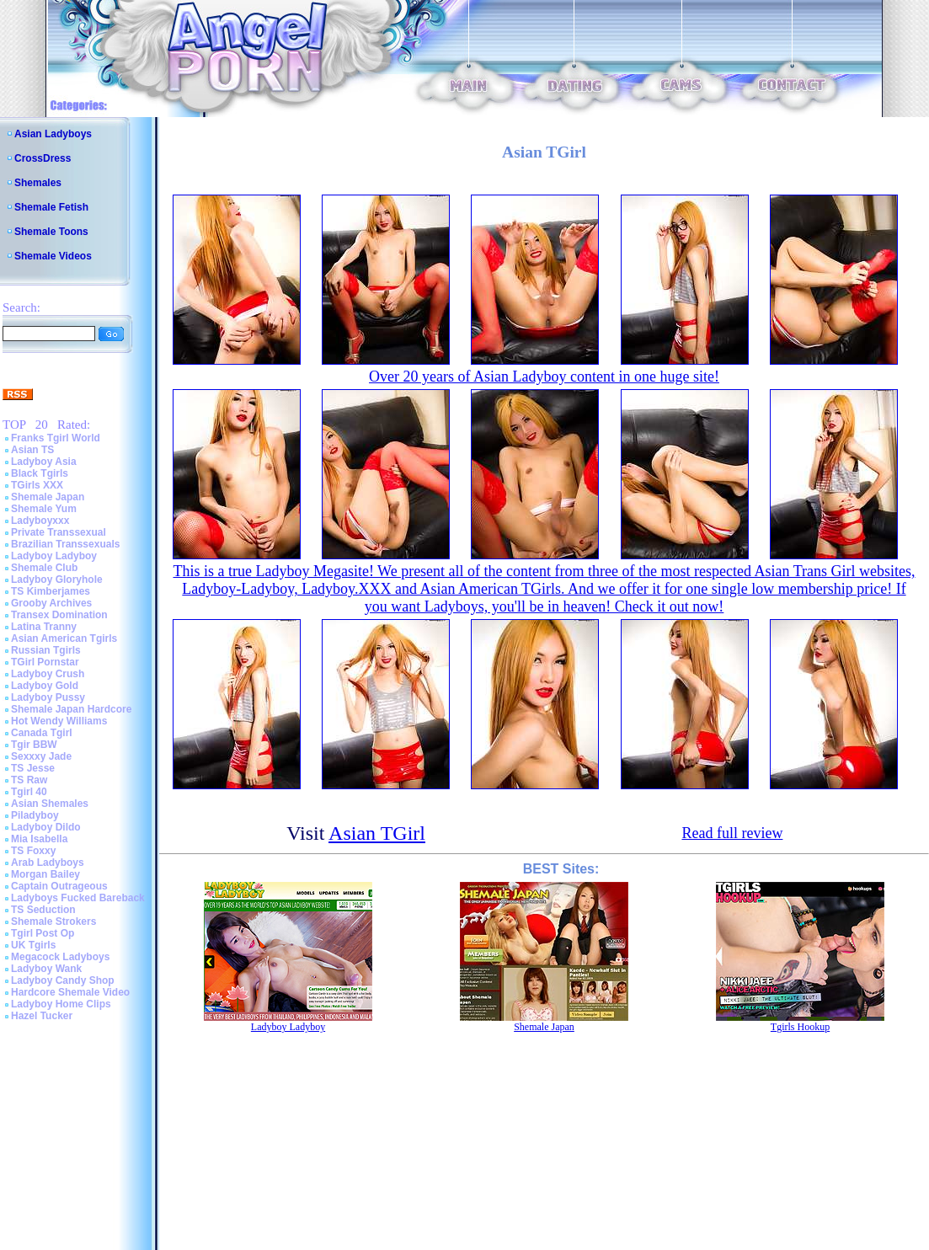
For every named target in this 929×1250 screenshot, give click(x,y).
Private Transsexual (58, 532)
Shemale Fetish (51, 207)
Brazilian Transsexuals (65, 544)
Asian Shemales (49, 803)
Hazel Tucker (41, 1016)
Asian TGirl (376, 833)
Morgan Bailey (45, 874)
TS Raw (29, 780)
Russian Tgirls (46, 650)
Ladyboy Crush (47, 674)
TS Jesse (33, 768)
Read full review (731, 833)
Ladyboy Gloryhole (57, 579)
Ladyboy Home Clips (61, 1004)
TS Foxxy (33, 851)
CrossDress (42, 158)
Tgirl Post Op (42, 933)
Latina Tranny (44, 627)
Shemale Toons (51, 232)
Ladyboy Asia (44, 461)
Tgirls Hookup (800, 1027)
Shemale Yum (44, 509)
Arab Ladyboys (47, 862)
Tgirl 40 (29, 792)
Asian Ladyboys (53, 134)
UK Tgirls (33, 945)
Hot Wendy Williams (59, 721)
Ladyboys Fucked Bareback (78, 898)
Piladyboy (35, 815)
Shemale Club (44, 568)
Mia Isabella (39, 839)
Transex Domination (59, 615)
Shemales (37, 183)
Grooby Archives (51, 603)
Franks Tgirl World (55, 438)
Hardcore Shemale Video (70, 992)
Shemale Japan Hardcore (71, 709)
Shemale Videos (53, 256)
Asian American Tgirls (64, 638)
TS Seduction (43, 910)
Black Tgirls (39, 473)
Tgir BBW (34, 745)
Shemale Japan (47, 497)
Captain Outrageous (59, 886)
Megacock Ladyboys (60, 957)
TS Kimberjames (50, 591)
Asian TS (32, 450)
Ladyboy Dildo (46, 827)
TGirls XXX (37, 485)
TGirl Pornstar (45, 662)
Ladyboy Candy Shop (63, 980)
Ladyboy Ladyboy (54, 556)
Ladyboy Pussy (48, 697)
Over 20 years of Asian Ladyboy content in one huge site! (544, 376)
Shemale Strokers (53, 921)
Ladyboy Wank (46, 969)
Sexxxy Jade (41, 756)
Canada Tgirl (41, 733)
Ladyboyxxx (40, 520)
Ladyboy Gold (44, 686)
